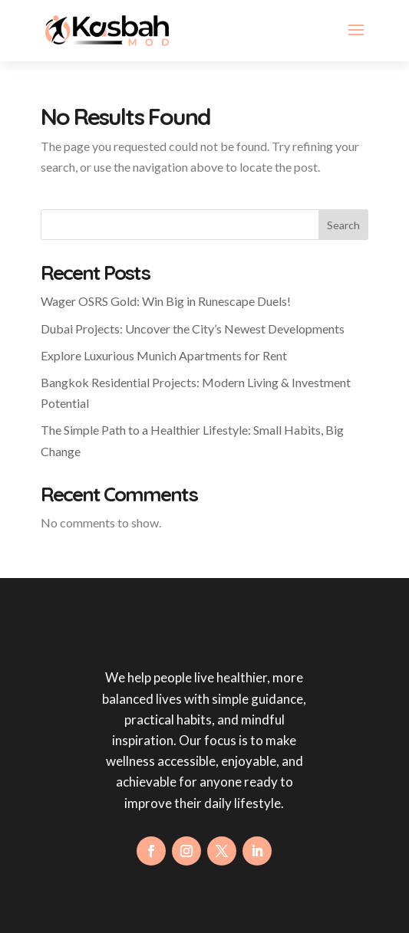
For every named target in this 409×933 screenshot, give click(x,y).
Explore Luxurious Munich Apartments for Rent (164, 355)
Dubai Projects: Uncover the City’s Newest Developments (193, 328)
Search (343, 225)
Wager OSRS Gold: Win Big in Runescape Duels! (166, 301)
